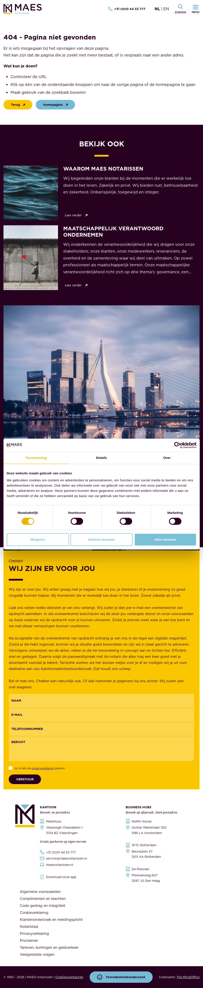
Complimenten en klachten (43, 898)
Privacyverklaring (34, 933)
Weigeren (37, 539)
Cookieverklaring (34, 912)
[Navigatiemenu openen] (196, 9)
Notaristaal (29, 926)
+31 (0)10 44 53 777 (126, 9)
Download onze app (61, 877)
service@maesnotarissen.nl (66, 858)
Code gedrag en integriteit (42, 905)
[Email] (101, 715)
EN (166, 9)
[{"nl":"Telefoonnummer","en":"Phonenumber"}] (101, 729)
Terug (19, 104)
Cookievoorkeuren (69, 977)
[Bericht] (101, 748)
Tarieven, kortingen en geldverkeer (49, 947)
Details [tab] (101, 458)
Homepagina (56, 104)
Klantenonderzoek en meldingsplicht (51, 919)
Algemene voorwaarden (40, 891)
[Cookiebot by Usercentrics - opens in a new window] (177, 445)
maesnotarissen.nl (59, 865)
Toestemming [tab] (36, 458)
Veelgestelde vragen (37, 954)
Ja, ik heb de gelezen (39, 768)
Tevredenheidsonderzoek (121, 977)
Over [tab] (167, 458)
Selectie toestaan (101, 539)
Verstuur (25, 779)
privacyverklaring (42, 768)
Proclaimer (29, 940)
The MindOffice (188, 977)
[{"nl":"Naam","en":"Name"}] (101, 701)
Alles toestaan (165, 539)
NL (157, 9)
